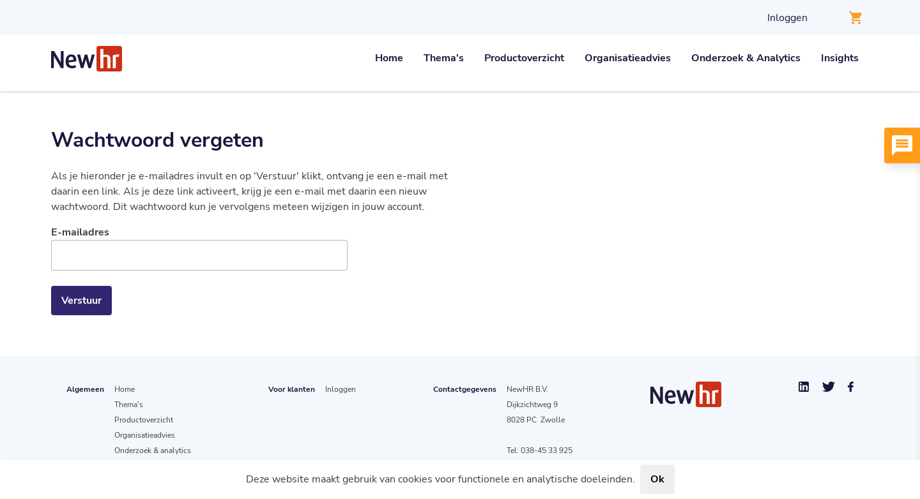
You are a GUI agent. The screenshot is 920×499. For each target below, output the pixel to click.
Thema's (444, 58)
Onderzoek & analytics (152, 450)
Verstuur (81, 300)
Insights (840, 58)
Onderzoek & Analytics (746, 58)
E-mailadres (80, 232)
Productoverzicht (524, 58)
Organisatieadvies (628, 58)
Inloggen (787, 18)
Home (389, 58)
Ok (657, 479)
